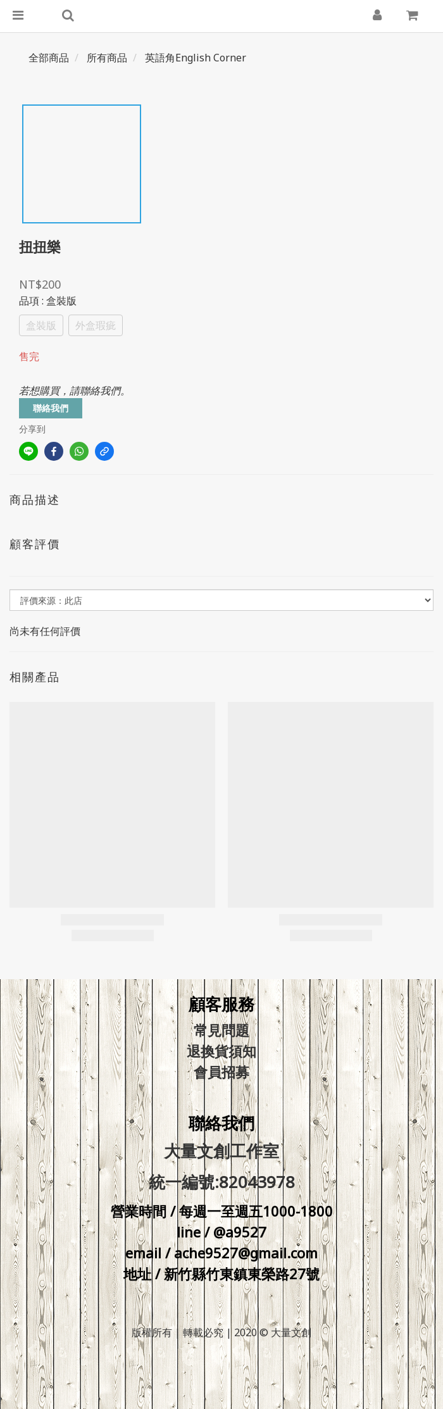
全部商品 (48, 58)
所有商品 (107, 58)
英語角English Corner (195, 58)
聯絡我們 (50, 408)
